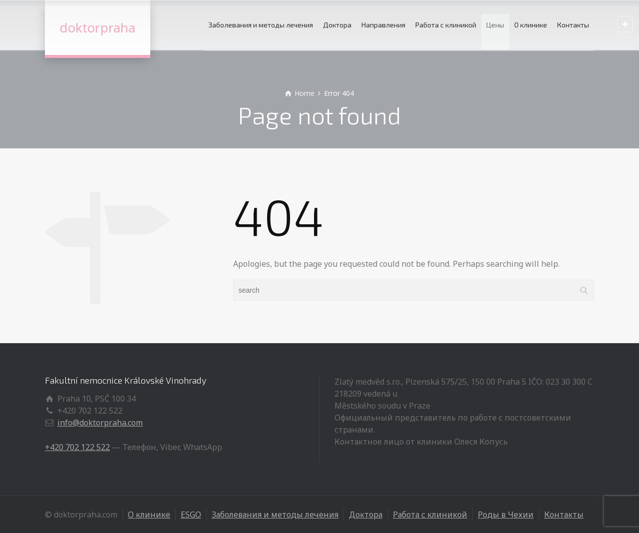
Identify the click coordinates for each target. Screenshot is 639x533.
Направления (383, 24)
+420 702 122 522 (77, 447)
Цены (495, 24)
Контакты (573, 24)
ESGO (191, 514)
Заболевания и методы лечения (260, 24)
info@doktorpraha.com (100, 422)
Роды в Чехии (506, 514)
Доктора (337, 24)
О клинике (530, 24)
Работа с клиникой (445, 24)
